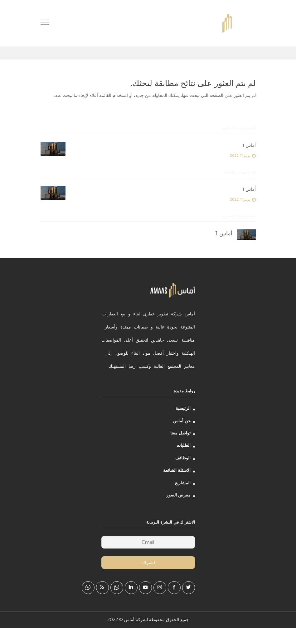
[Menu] (45, 23)
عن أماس (182, 421)
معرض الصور (178, 495)
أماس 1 (249, 145)
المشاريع (183, 483)
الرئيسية (183, 408)
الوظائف (183, 458)
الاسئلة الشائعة (177, 470)
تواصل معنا (180, 433)
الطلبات (184, 445)
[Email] (148, 542)
